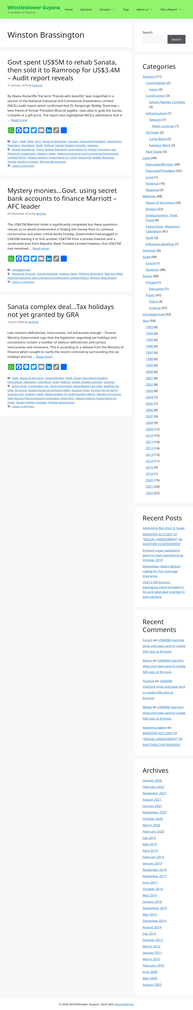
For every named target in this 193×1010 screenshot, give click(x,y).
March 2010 (151, 959)
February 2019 (153, 857)
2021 (149, 486)
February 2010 (153, 965)
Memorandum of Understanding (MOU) (70, 394)
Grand (150, 263)
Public (150, 295)
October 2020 (153, 819)
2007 (15, 141)
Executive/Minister (159, 164)
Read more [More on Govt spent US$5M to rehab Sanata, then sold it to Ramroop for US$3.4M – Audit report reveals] (19, 120)
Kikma (147, 660)
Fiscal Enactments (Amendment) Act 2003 (76, 386)
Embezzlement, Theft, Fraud (63, 378)
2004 (149, 397)
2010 (38, 141)
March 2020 (151, 825)
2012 (149, 448)
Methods (149, 196)
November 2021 (154, 793)
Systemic (92, 145)
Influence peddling (160, 244)
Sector (147, 276)
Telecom (155, 119)
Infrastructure (156, 113)
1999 (149, 365)
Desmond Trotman (24, 273)
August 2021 (152, 799)
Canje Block (157, 139)
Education (156, 289)
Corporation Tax (38, 386)
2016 (149, 474)
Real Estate (154, 151)
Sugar (153, 89)
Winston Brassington (53, 161)
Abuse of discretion (54, 141)
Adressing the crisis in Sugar (164, 528)
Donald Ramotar (47, 273)
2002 (149, 384)
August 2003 (152, 984)
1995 (149, 340)
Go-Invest (21, 390)
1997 (149, 352)
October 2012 (153, 940)
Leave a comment (23, 166)
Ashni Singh (19, 386)
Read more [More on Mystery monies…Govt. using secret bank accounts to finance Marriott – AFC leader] (41, 248)
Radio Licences (163, 126)
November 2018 (154, 870)
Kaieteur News (46, 153)
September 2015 (155, 908)
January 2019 (152, 863)
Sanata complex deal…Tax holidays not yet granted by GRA (61, 310)
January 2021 (152, 806)
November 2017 (154, 876)
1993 (149, 327)
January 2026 (152, 780)
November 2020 (154, 812)
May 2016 (150, 895)
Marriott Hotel (114, 273)
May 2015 (150, 914)
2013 (149, 454)
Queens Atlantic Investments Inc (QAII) (52, 157)
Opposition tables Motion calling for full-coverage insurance (161, 571)
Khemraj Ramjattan (91, 273)
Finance (148, 681)
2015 (149, 467)
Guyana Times (80, 390)
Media (147, 707)
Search (148, 32)
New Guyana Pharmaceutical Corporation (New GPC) (41, 398)
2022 (149, 493)
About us (147, 9)
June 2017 (150, 882)
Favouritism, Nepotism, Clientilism (29, 382)
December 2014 (154, 921)
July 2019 (149, 838)
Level (146, 158)
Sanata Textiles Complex (70, 145)
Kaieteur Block (159, 145)
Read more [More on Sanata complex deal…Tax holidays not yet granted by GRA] (44, 356)
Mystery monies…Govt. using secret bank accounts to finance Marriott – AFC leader (62, 198)
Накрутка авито (154, 727)
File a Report (173, 9)
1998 (149, 359)
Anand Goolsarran (23, 149)
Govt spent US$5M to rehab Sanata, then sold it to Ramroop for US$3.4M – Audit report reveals (64, 70)
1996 (149, 346)
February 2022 (153, 787)
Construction (155, 95)
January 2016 (152, 901)
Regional (152, 190)
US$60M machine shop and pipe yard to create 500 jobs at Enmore (164, 646)
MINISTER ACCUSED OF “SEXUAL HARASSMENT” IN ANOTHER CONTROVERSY (162, 539)
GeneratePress (124, 1004)
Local (149, 177)
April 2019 (150, 850)
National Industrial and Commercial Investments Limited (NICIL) (48, 278)
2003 (149, 391)
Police (153, 301)
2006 (149, 410)
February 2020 (153, 831)
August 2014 (152, 927)
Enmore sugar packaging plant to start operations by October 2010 (163, 555)
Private (151, 282)
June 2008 (150, 972)
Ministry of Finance (109, 394)
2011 (149, 442)
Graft (39, 145)
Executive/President (93, 141)
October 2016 (153, 889)
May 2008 (150, 978)
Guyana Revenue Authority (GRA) (49, 390)
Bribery (151, 209)
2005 (149, 403)
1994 (149, 333)
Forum (147, 640)
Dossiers (109, 9)
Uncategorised (21, 270)
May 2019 (150, 844)
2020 (149, 480)
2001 (149, 378)
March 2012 (151, 946)
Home (69, 9)
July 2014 (149, 933)
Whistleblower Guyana (34, 7)
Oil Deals (152, 132)
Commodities (156, 83)
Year (146, 320)
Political (49, 145)
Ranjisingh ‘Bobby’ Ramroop (96, 157)
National (152, 183)
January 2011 (152, 953)
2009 (30, 141)
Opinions (86, 9)
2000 (149, 372)
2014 (149, 461)
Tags (126, 9)
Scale (146, 257)
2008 (23, 141)
